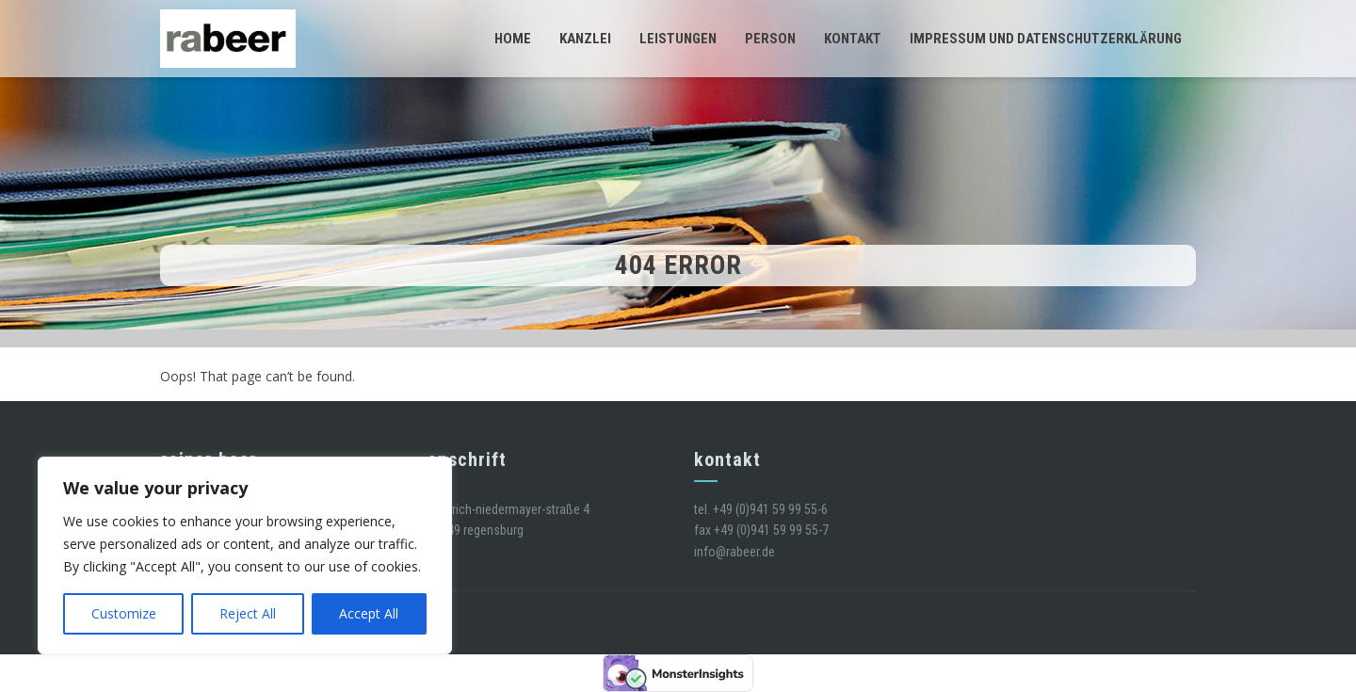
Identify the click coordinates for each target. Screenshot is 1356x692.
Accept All (368, 613)
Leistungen (678, 38)
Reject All (247, 613)
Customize (123, 613)
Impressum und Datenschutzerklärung (1046, 38)
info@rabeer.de (734, 551)
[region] (245, 555)
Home (512, 38)
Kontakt (852, 38)
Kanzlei (585, 38)
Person (770, 38)
